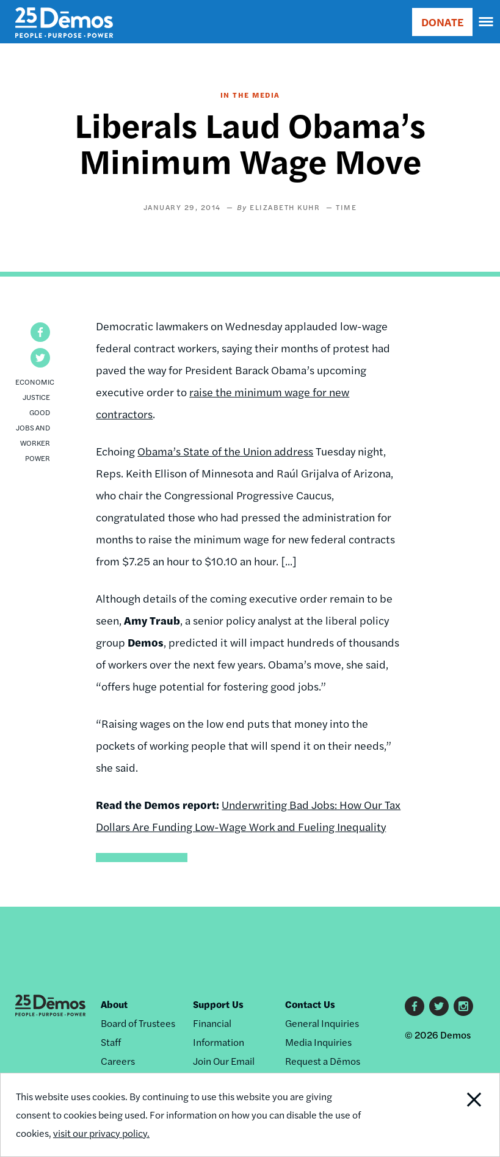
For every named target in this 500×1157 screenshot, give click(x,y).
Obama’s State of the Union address (225, 451)
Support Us (218, 1004)
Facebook (414, 1006)
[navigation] (486, 22)
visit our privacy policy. (101, 1133)
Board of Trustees (138, 1023)
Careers (118, 1061)
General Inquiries (322, 1023)
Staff (111, 1042)
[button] (40, 332)
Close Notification (451, 1114)
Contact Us (310, 1004)
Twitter (439, 1006)
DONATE (442, 21)
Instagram (463, 1006)
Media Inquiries (318, 1042)
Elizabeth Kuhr (285, 206)
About (114, 1004)
